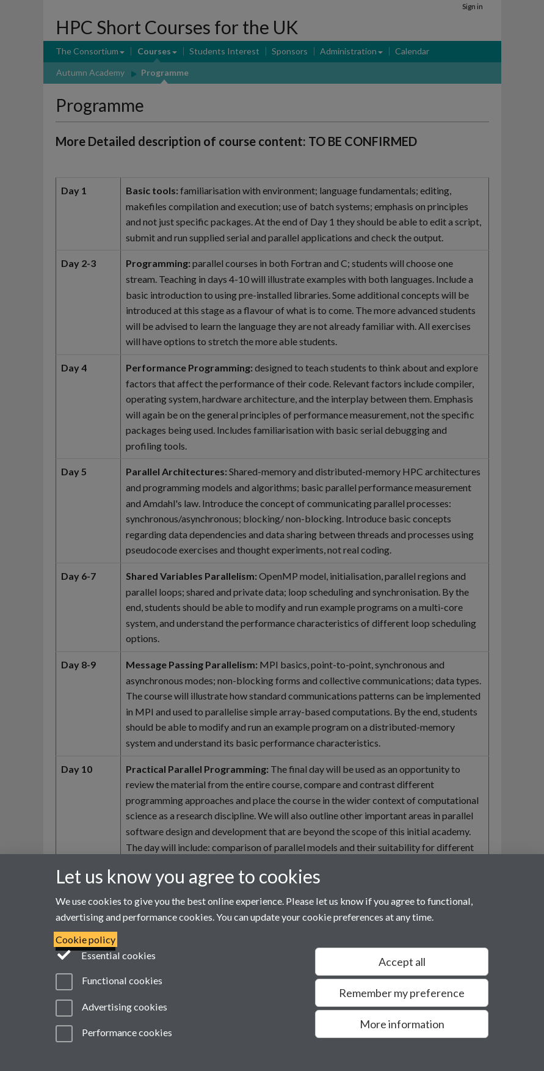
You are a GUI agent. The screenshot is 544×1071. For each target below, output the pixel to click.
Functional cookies (109, 982)
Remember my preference (402, 993)
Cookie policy (85, 939)
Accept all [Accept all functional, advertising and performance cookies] (402, 961)
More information (402, 1024)
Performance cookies (114, 1034)
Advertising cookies (111, 1008)
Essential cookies (106, 954)
